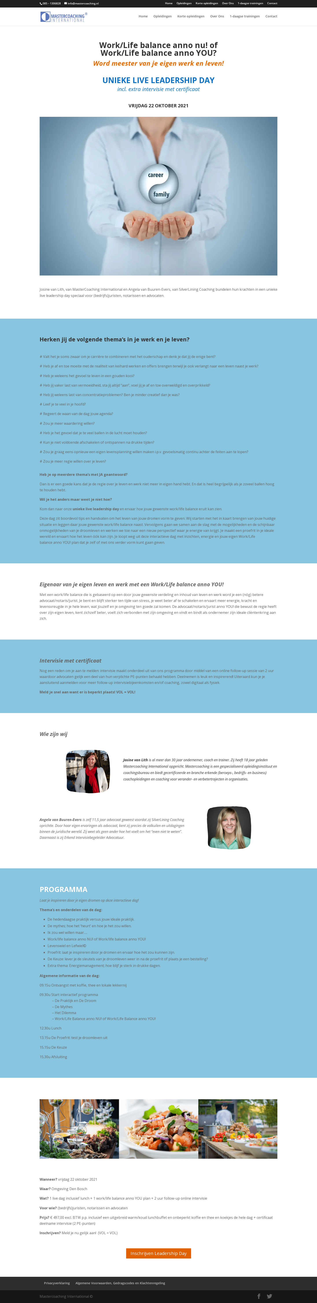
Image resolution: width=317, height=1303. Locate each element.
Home (169, 3)
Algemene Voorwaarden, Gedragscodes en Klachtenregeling (120, 1283)
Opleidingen (184, 3)
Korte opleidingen (207, 3)
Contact (272, 3)
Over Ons (228, 3)
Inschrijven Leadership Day (159, 1253)
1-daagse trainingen (250, 3)
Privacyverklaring (57, 1283)
